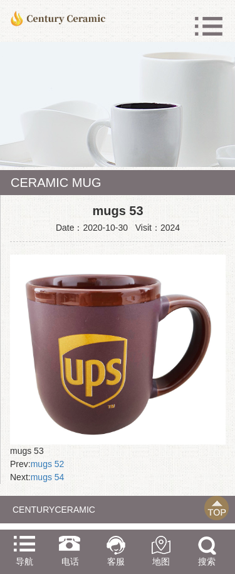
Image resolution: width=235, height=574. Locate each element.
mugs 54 (48, 477)
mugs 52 (48, 464)
